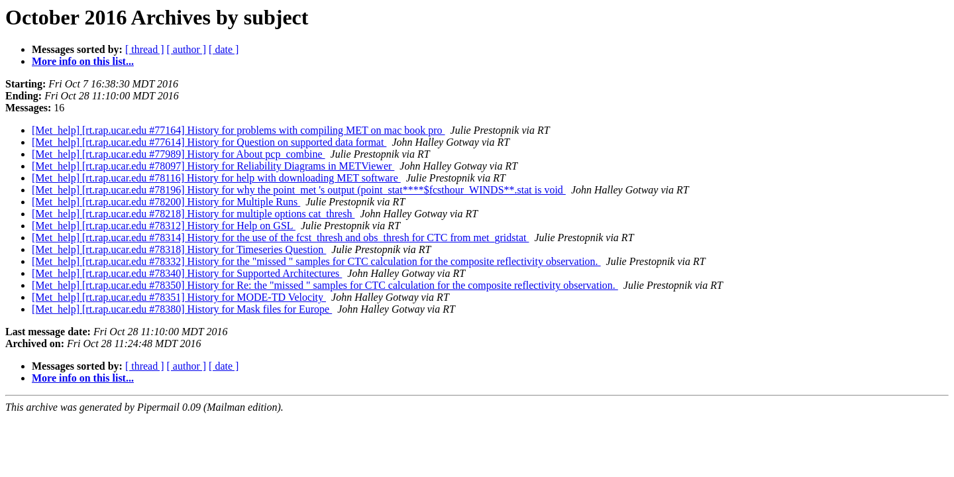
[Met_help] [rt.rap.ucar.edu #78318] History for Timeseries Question (179, 249)
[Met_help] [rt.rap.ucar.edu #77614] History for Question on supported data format (209, 142)
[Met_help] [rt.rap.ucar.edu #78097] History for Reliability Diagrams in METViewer (213, 166)
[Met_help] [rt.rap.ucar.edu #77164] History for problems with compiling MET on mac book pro (238, 130)
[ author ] (187, 49)
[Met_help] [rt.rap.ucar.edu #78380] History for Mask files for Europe (182, 309)
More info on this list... (83, 61)
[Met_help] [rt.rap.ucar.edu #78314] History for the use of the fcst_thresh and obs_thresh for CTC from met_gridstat (280, 237)
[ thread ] (144, 49)
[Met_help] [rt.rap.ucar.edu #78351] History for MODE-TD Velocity (179, 297)
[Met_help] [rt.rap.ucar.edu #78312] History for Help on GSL (163, 225)
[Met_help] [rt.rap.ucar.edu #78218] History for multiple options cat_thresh (193, 213)
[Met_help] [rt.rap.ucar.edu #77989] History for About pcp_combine (178, 154)
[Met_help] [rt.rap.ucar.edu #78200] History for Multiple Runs (166, 201)
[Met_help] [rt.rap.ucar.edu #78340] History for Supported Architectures (187, 273)
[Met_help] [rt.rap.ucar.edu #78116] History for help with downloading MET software (216, 178)
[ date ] (223, 49)
